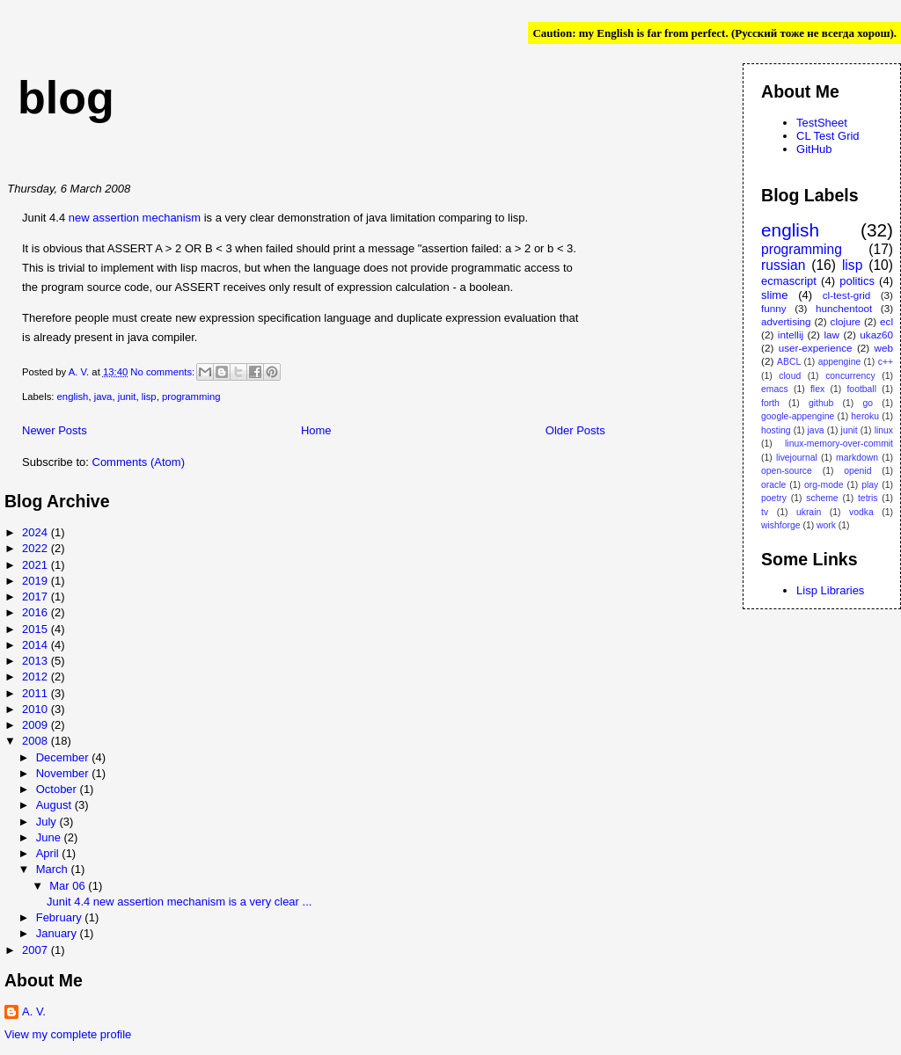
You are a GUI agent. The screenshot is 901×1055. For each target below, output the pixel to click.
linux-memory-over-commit (839, 443)
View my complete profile (67, 1034)
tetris (868, 498)
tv (764, 512)
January (58, 933)
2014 (36, 644)
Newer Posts (54, 430)
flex (817, 389)
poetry (774, 498)
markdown (857, 457)
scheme (822, 498)
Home (316, 430)
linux (884, 430)
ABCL (789, 362)
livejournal (796, 457)
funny (774, 308)
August (55, 804)
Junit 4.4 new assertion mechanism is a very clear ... (179, 901)
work (826, 525)
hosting (776, 430)
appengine (839, 362)
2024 (36, 532)
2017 (36, 596)
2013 (36, 660)
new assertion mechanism (135, 217)
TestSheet (821, 122)
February (60, 917)
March (53, 869)
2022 (36, 548)
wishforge (780, 525)
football (861, 389)
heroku (865, 416)
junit (127, 396)
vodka (861, 512)
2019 (36, 580)
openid (857, 471)
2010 (36, 709)
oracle (773, 485)
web (884, 347)
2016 (36, 612)
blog (66, 97)
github (821, 403)
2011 (36, 693)
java (103, 396)
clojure (846, 321)
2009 (36, 724)
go (868, 403)
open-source (786, 471)
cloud (790, 376)
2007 (36, 950)
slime (774, 295)
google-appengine (797, 416)
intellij (790, 334)
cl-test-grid (847, 295)
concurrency (850, 376)
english (73, 396)
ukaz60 (876, 334)
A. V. (34, 1011)
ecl (886, 321)
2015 (36, 629)
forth (770, 403)
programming (191, 396)
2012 (36, 676)
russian (783, 265)
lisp (149, 396)
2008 (36, 740)
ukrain (808, 512)
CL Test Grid (828, 135)
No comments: (163, 372)
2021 (36, 564)
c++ (885, 362)
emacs (774, 389)
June (50, 837)
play (869, 485)
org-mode (823, 485)
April (49, 853)
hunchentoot (844, 308)
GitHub (813, 149)
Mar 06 (68, 885)
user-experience (816, 347)
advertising (786, 321)
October (58, 789)
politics (857, 280)
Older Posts (575, 430)
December (64, 757)
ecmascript (789, 280)
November (64, 773)
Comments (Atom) (138, 462)
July (48, 821)
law (831, 334)
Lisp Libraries (830, 590)
